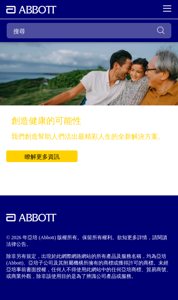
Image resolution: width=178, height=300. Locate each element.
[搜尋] (89, 30)
